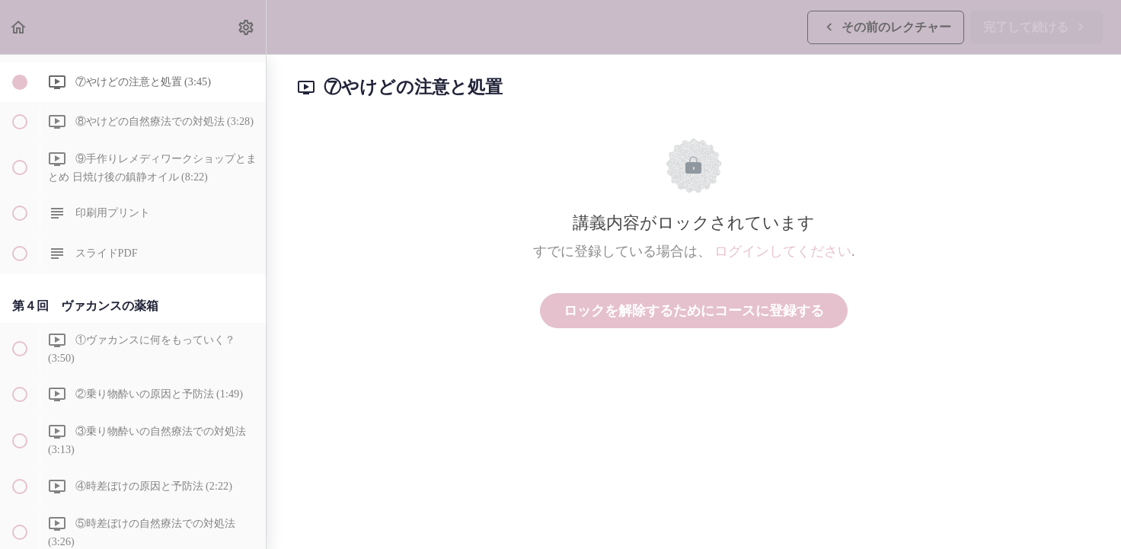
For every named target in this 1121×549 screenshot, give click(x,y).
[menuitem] (247, 27)
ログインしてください (782, 251)
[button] (19, 27)
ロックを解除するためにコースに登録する (694, 310)
